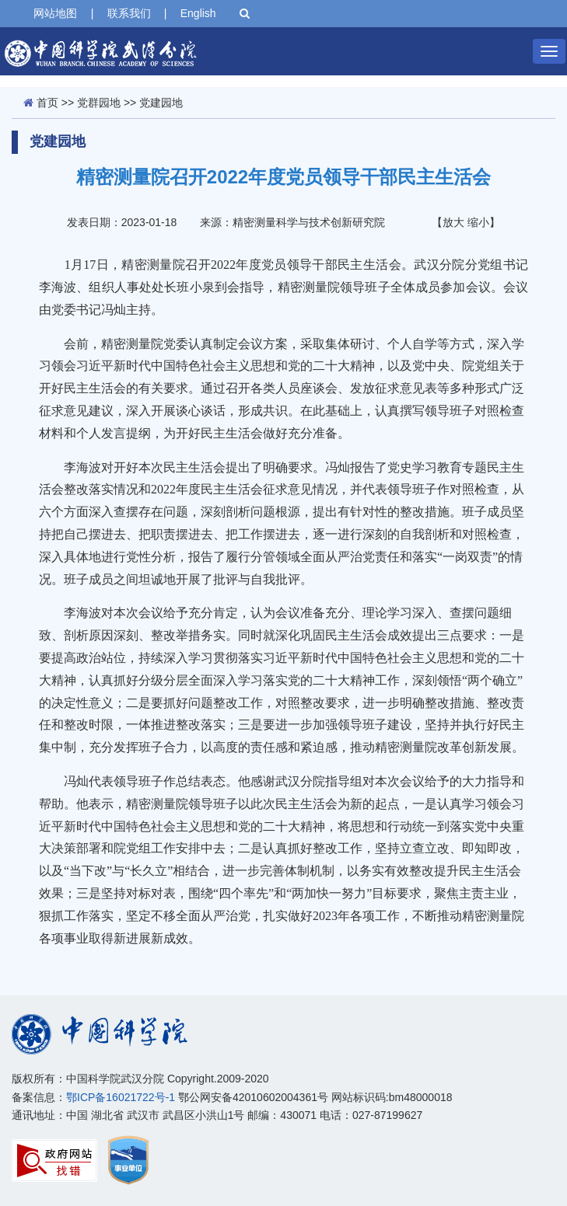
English (198, 13)
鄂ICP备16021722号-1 (120, 1097)
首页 (47, 102)
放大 (453, 222)
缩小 (478, 222)
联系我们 (129, 13)
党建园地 (161, 102)
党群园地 (99, 102)
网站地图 (55, 13)
